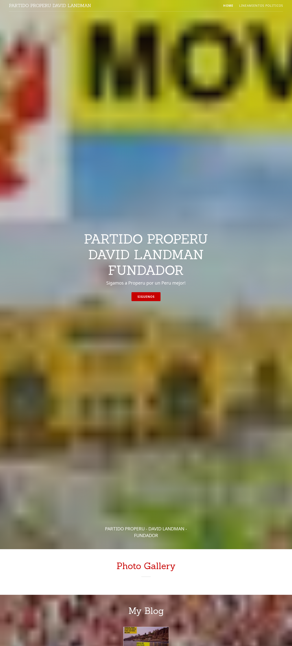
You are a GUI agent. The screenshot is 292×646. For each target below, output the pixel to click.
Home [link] (228, 6)
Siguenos (146, 297)
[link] (50, 6)
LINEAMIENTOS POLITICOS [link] (261, 6)
